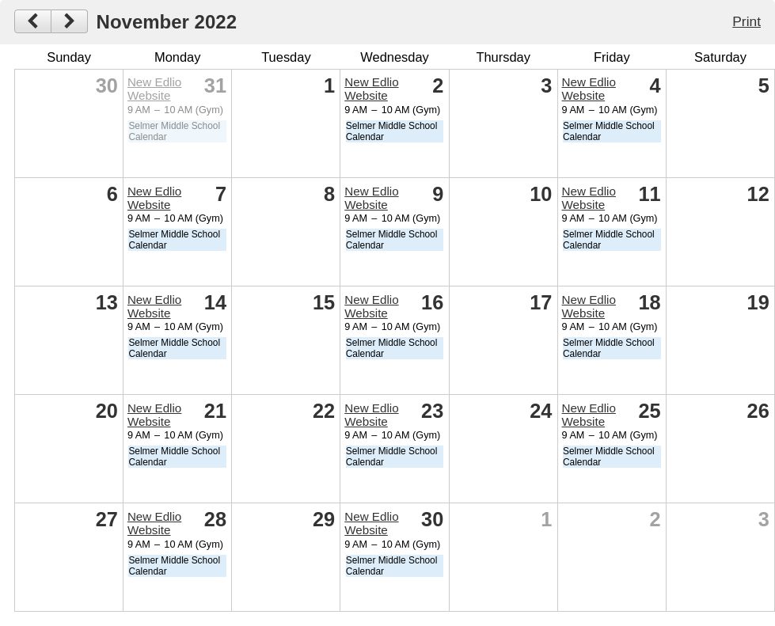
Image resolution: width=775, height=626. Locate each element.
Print (746, 21)
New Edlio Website (154, 88)
